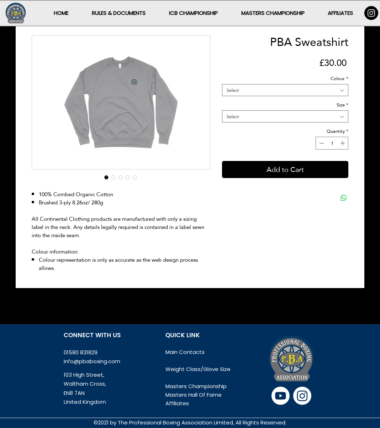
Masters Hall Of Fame (193, 394)
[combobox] (285, 90)
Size (342, 105)
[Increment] (343, 143)
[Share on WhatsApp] (343, 198)
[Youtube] (280, 396)
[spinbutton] (332, 143)
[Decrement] (321, 143)
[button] (118, 13)
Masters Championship (196, 386)
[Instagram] (371, 13)
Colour (339, 78)
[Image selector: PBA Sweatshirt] (106, 177)
